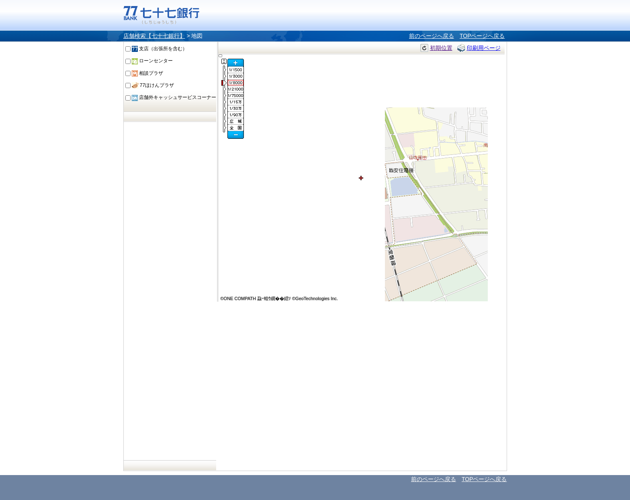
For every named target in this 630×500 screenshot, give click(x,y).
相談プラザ (147, 73)
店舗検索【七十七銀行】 (154, 36)
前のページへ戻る (431, 36)
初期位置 (441, 48)
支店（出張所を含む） (159, 48)
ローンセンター (152, 61)
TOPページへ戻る (482, 36)
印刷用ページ (484, 48)
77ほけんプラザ (153, 85)
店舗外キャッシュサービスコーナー (174, 97)
